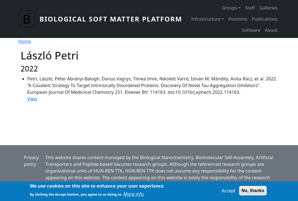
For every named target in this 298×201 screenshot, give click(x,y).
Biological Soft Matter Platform (111, 18)
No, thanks (253, 192)
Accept (228, 192)
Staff (250, 8)
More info (133, 195)
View (32, 99)
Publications (264, 19)
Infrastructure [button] (206, 19)
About (271, 30)
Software (251, 30)
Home (24, 41)
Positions (237, 19)
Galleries (268, 8)
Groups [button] (229, 8)
